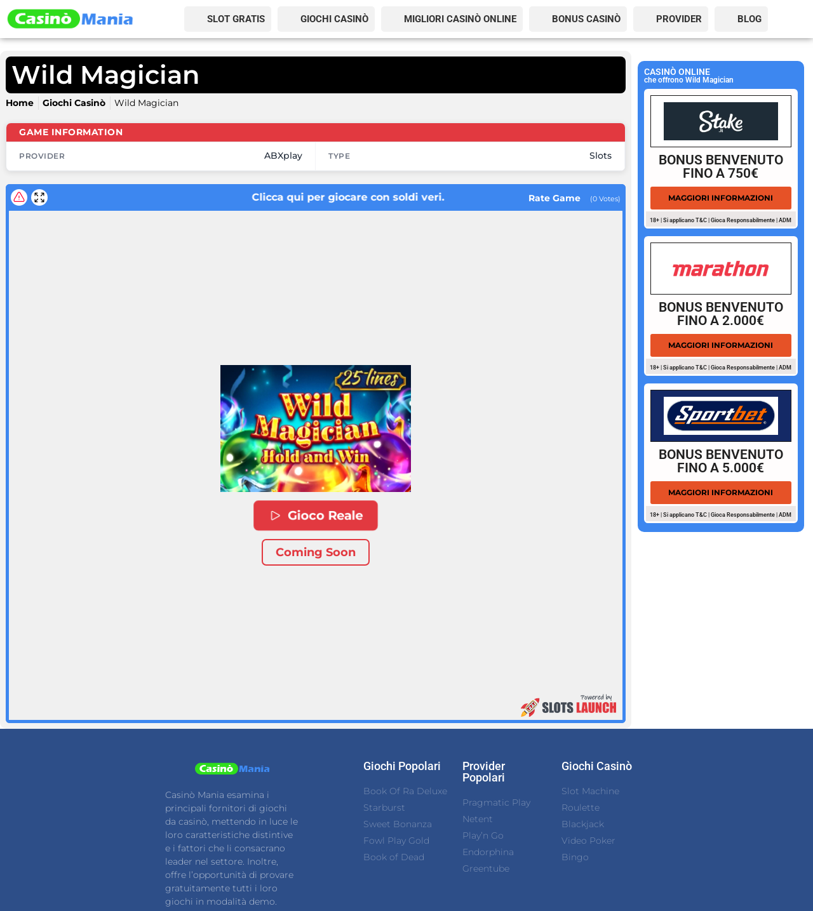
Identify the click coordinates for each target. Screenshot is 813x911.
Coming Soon (316, 552)
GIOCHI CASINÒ (334, 19)
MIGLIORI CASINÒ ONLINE (460, 19)
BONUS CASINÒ (586, 19)
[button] (315, 428)
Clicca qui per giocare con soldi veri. (313, 197)
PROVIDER (679, 19)
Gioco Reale (316, 515)
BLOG (749, 19)
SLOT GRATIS (236, 19)
